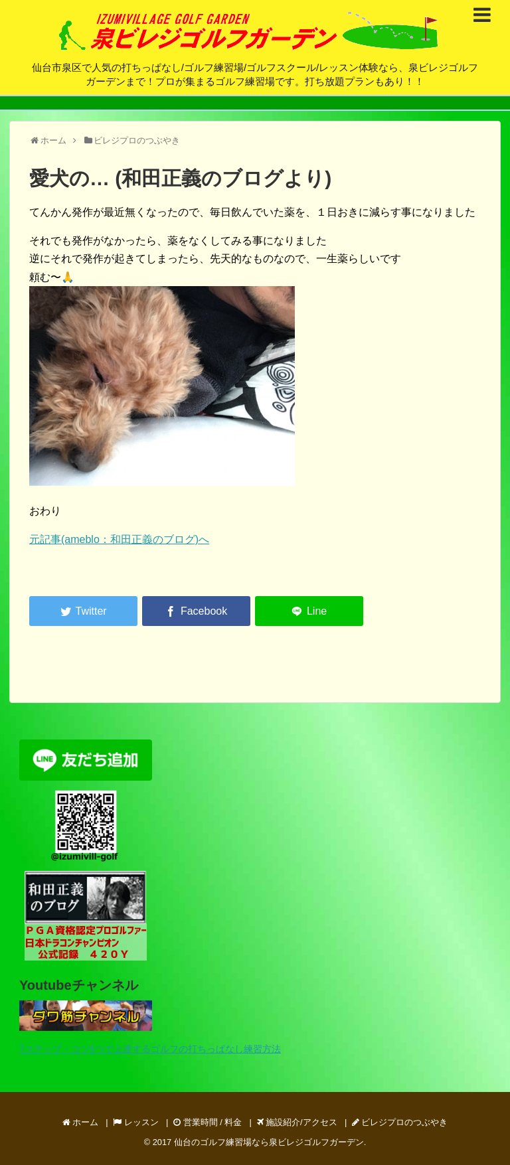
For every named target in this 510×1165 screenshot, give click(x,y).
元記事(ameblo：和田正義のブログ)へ (119, 539)
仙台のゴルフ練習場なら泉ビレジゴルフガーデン (269, 1142)
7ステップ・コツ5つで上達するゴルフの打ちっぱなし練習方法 (150, 1049)
